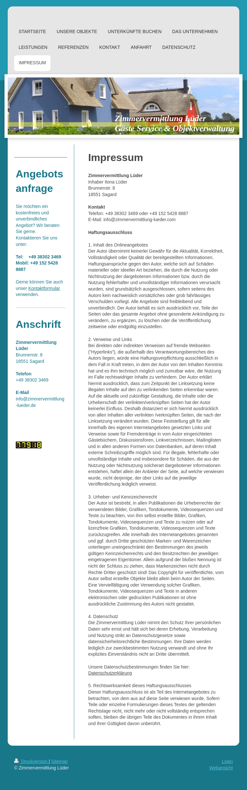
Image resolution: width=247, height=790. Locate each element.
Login (227, 761)
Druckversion (31, 761)
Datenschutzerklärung (110, 673)
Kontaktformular (44, 288)
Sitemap (59, 761)
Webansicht (221, 767)
